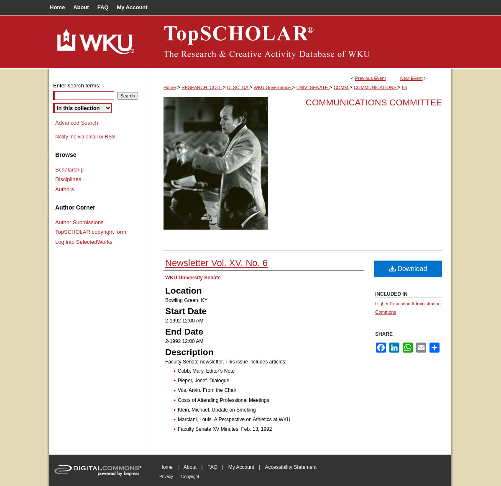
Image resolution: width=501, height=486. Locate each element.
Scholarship (69, 169)
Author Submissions (79, 222)
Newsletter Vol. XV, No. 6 (216, 263)
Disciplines (68, 179)
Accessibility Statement (291, 467)
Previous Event (370, 78)
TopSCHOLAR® (300, 41)
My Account (241, 467)
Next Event (411, 78)
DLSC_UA (238, 87)
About (190, 467)
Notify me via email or (85, 137)
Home (170, 87)
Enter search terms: (76, 85)
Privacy (166, 476)
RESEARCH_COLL (202, 87)
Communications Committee (374, 102)
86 (404, 87)
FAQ (212, 467)
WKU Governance (273, 87)
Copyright (190, 476)
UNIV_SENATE (313, 87)
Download (408, 268)
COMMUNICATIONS (376, 87)
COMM (342, 87)
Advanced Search (76, 123)
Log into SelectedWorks (83, 242)
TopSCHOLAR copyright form (90, 232)
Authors (64, 189)
